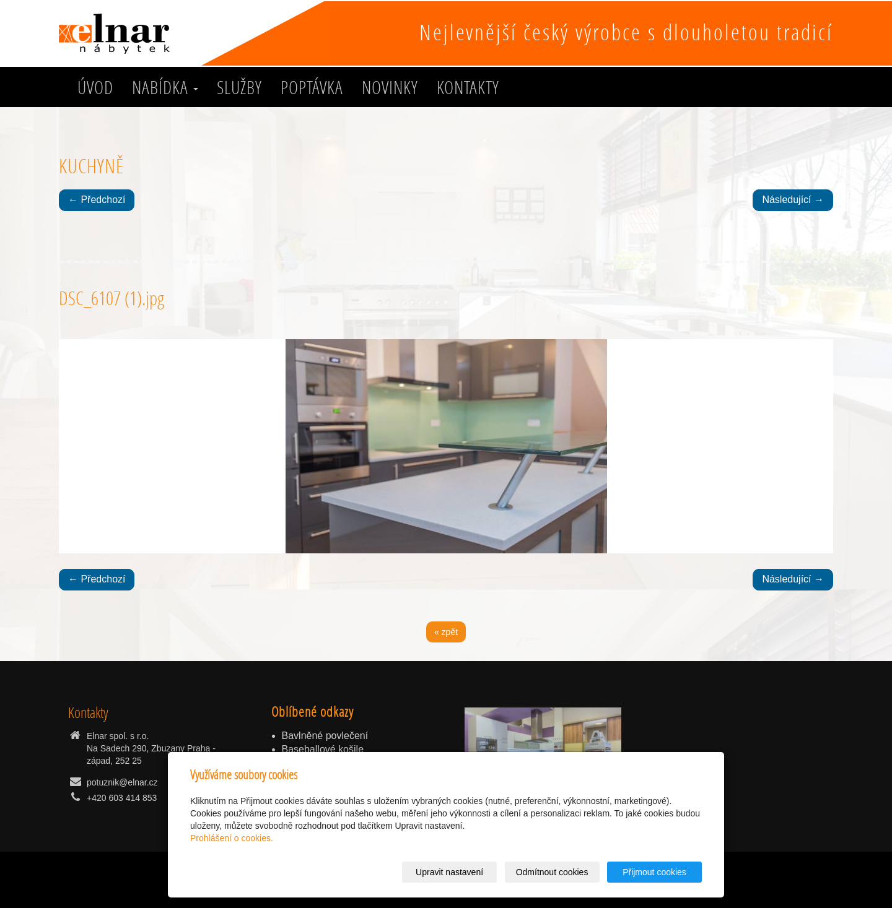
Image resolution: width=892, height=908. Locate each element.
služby (239, 87)
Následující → (793, 199)
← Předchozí (96, 199)
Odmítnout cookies (552, 872)
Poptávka (312, 87)
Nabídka (165, 87)
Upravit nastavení (449, 872)
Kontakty (468, 87)
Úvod (95, 87)
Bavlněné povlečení (325, 735)
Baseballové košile (323, 749)
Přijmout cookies (654, 872)
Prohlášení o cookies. (231, 838)
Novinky (390, 87)
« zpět (446, 632)
